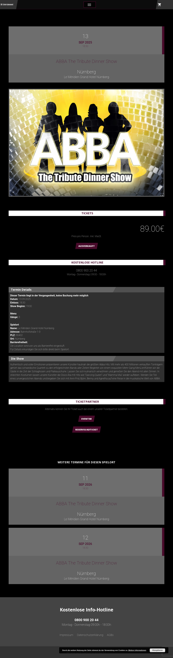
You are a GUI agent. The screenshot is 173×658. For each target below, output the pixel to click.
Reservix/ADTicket (86, 429)
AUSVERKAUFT (86, 246)
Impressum (66, 635)
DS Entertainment (7, 4)
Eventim (86, 418)
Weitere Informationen (137, 650)
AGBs (110, 635)
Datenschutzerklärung (90, 635)
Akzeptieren (157, 650)
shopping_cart (159, 4)
